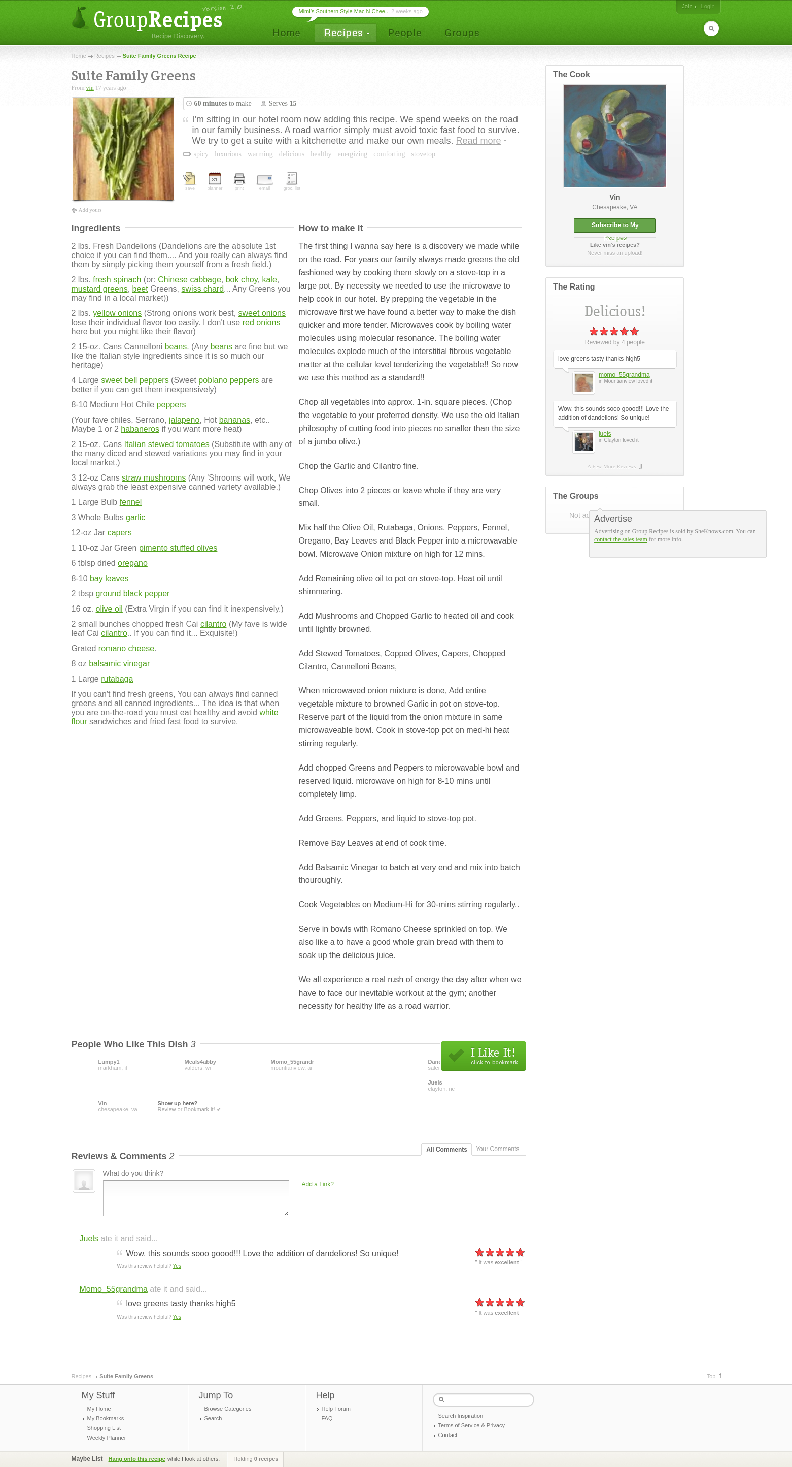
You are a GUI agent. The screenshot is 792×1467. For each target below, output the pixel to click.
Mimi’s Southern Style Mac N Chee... (344, 11)
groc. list (292, 181)
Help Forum (336, 1409)
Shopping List (104, 1428)
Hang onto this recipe (137, 1459)
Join (687, 6)
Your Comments (498, 1149)
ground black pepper (133, 593)
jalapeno (184, 420)
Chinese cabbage (189, 279)
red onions (262, 322)
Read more (478, 141)
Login (708, 6)
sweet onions (262, 313)
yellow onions (117, 313)
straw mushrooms (154, 477)
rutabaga (117, 679)
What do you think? (133, 1173)
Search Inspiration (461, 1416)
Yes (177, 1266)
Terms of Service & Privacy (471, 1425)
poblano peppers (228, 380)
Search (213, 1418)
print (239, 182)
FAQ (327, 1418)
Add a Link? (318, 1184)
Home (79, 56)
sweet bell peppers (134, 380)
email (264, 183)
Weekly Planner (106, 1437)
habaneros (140, 429)
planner (215, 181)
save (190, 181)
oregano (133, 563)
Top (711, 1376)
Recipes (104, 56)
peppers (171, 404)
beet (140, 288)
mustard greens (100, 288)
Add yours (90, 210)
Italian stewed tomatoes (167, 444)
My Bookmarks (105, 1418)
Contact (448, 1435)
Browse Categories (228, 1409)
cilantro (213, 624)
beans (176, 346)
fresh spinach (117, 279)
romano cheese (126, 648)
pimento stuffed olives (178, 548)
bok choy (242, 279)
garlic (135, 517)
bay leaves (109, 578)
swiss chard (203, 288)
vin (90, 87)
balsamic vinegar (119, 663)
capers (120, 532)
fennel (131, 502)
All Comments (446, 1149)
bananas (234, 420)
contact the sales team (620, 539)
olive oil (109, 608)
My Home (99, 1409)
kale (269, 279)
